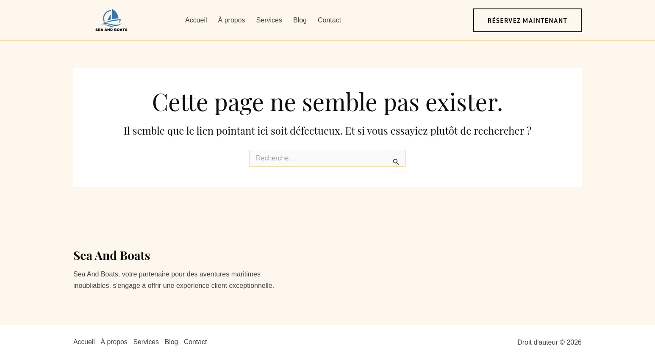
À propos (231, 20)
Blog (300, 20)
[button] (527, 20)
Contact (329, 20)
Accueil (196, 20)
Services (269, 20)
